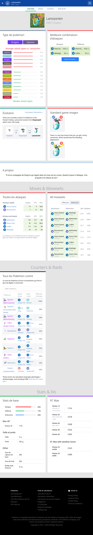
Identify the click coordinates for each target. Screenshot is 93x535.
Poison (7, 72)
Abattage (57, 53)
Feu (7, 79)
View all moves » (70, 59)
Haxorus (8, 348)
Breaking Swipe (29, 339)
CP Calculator (42, 504)
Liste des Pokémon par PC (20, 499)
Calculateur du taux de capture (49, 499)
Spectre (7, 52)
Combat (7, 97)
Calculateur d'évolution (46, 496)
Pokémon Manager (45, 507)
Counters (50, 9)
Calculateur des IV (44, 494)
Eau (7, 83)
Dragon (7, 60)
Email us (74, 491)
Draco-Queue (59, 49)
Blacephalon (9, 331)
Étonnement (11, 210)
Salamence (9, 363)
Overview (30, 9)
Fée (7, 67)
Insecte (7, 76)
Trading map (42, 510)
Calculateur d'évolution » (34, 112)
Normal (7, 93)
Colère (77, 53)
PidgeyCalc (41, 502)
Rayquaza (8, 339)
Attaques (14, 502)
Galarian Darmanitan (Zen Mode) (9, 309)
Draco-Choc (11, 223)
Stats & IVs (62, 9)
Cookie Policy (73, 501)
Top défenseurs (16, 496)
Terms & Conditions (75, 503)
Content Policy (73, 498)
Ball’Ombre (11, 220)
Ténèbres (7, 63)
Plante (7, 86)
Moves (40, 9)
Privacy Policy (73, 495)
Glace (7, 56)
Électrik (7, 90)
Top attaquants (16, 494)
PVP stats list (15, 504)
